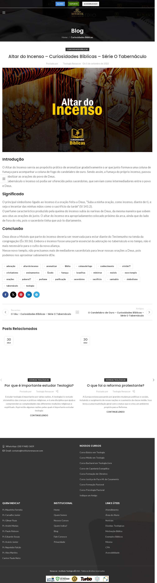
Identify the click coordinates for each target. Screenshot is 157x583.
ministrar (97, 273)
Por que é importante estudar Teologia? (39, 575)
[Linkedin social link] (29, 295)
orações (10, 279)
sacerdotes (79, 279)
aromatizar (51, 266)
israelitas (80, 273)
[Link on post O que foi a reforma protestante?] (115, 453)
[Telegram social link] (36, 295)
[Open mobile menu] (4, 12)
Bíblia (67, 266)
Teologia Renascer (72, 63)
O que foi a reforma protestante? (115, 575)
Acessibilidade (91, 4)
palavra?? (26, 279)
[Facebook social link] (5, 295)
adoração (10, 266)
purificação (60, 279)
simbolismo (132, 279)
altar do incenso (30, 266)
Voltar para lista (77, 313)
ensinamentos (32, 273)
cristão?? (126, 266)
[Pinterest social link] (21, 295)
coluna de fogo (85, 266)
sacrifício (97, 279)
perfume (43, 279)
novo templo (131, 273)
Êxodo (50, 273)
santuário (114, 279)
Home (65, 37)
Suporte (74, 4)
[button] (153, 475)
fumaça (64, 273)
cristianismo (12, 273)
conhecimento (107, 266)
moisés (113, 273)
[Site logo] (77, 12)
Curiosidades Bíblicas (82, 37)
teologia (30, 286)
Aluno (60, 4)
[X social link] (13, 295)
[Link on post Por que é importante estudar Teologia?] (39, 453)
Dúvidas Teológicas (39, 570)
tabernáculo (12, 286)
